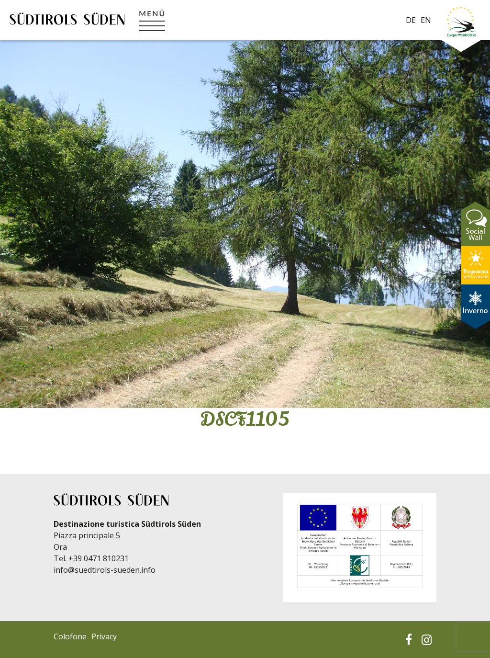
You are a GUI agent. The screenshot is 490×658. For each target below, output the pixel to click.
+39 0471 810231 (98, 558)
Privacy (104, 636)
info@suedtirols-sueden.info (105, 570)
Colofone (70, 636)
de (411, 20)
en (426, 20)
